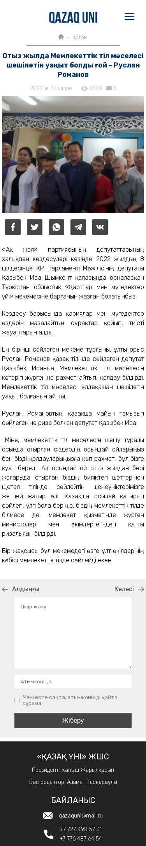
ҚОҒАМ (80, 37)
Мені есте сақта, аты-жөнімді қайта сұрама (70, 701)
